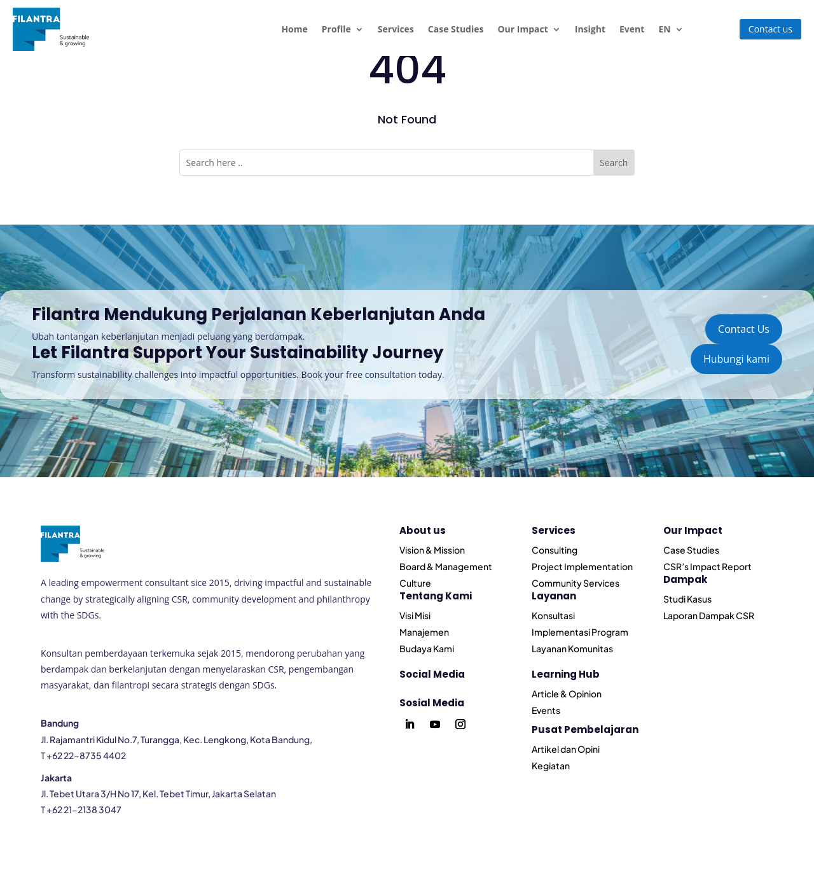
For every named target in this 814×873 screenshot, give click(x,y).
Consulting (554, 549)
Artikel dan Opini (566, 749)
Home (294, 29)
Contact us (770, 29)
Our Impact (522, 29)
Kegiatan (551, 765)
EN (664, 29)
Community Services (575, 583)
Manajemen (424, 632)
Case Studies (456, 29)
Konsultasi (553, 615)
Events (546, 710)
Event (631, 29)
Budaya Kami (426, 648)
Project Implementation (582, 566)
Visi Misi (415, 615)
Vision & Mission (432, 549)
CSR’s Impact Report (707, 566)
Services (396, 29)
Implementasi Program (580, 632)
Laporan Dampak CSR (708, 615)
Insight (590, 29)
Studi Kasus (687, 598)
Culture (415, 583)
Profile (336, 29)
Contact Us (743, 329)
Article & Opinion (567, 693)
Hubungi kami (736, 359)
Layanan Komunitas (572, 648)
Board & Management (445, 566)
